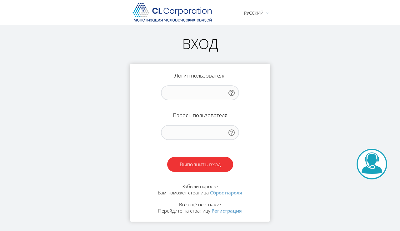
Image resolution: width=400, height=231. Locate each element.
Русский (253, 13)
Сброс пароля (226, 192)
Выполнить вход (200, 164)
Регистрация (227, 211)
